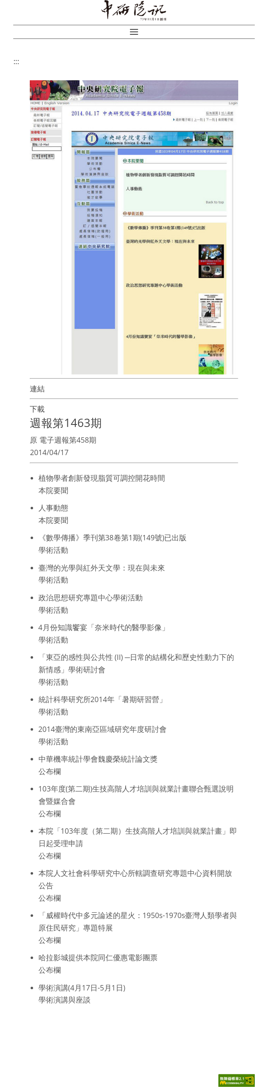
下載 (37, 409)
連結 (37, 388)
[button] (134, 31)
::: (16, 61)
